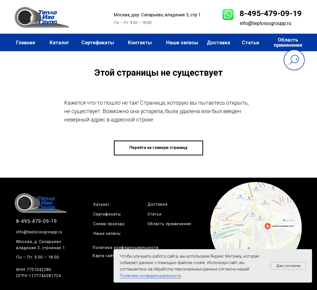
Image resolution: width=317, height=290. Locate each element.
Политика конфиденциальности (125, 247)
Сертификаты (107, 214)
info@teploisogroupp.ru (39, 232)
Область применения (169, 223)
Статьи (154, 214)
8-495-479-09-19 (271, 13)
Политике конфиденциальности (150, 275)
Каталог (101, 204)
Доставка (157, 204)
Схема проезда (109, 223)
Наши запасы (107, 233)
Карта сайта (105, 255)
